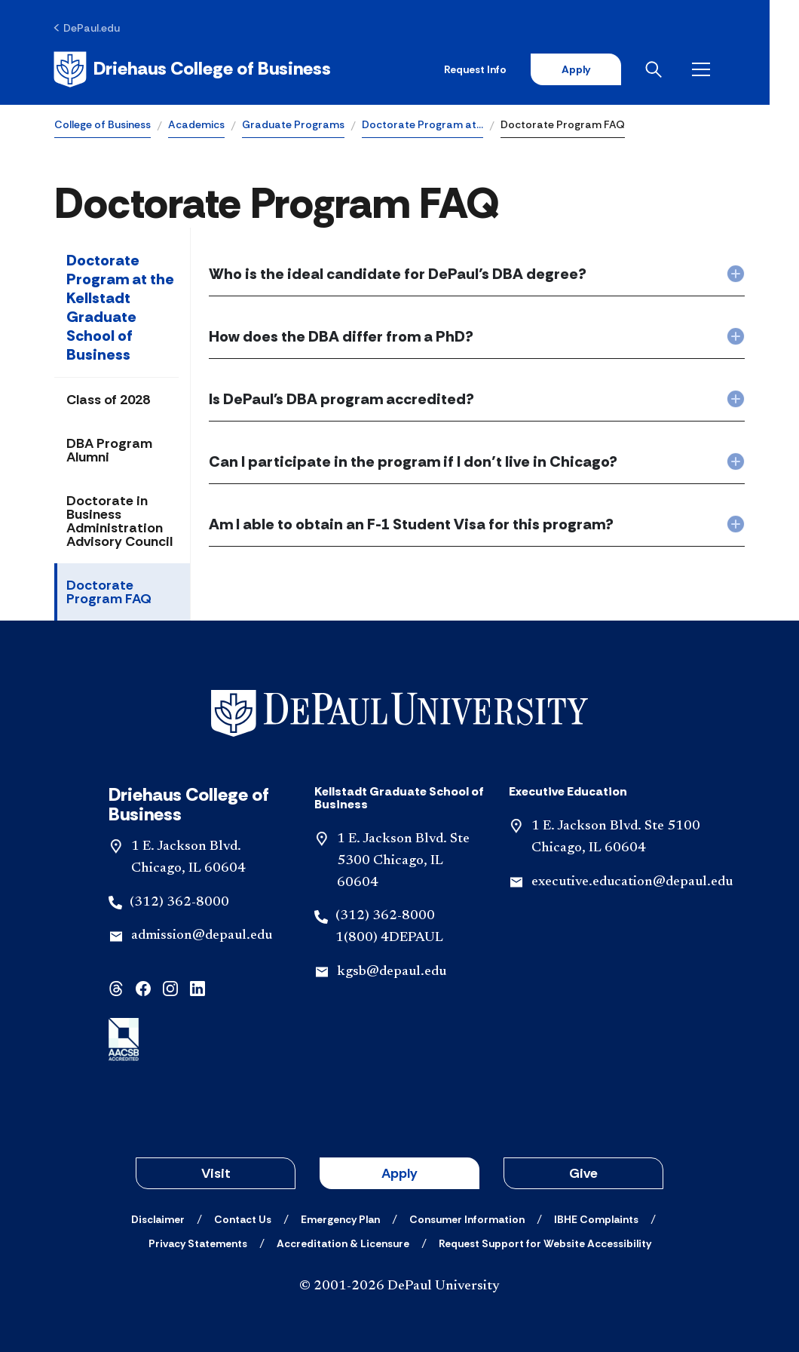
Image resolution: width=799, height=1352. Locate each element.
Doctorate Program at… (422, 125)
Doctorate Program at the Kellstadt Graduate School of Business (120, 308)
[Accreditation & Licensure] (343, 1243)
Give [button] (583, 1173)
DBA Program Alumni (109, 451)
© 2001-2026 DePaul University (399, 1286)
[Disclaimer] (158, 1219)
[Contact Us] (242, 1219)
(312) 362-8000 (179, 902)
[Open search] (685, 69)
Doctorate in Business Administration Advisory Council (119, 521)
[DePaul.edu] (87, 28)
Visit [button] (216, 1173)
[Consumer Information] (467, 1219)
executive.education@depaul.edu (632, 882)
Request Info (504, 69)
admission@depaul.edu (201, 936)
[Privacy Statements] (197, 1243)
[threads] (116, 988)
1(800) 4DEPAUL (389, 939)
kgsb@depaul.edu (391, 973)
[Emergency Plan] (340, 1219)
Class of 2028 (108, 400)
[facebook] (143, 988)
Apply (604, 69)
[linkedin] (197, 988)
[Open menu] (733, 69)
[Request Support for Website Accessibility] (545, 1243)
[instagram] (170, 988)
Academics (196, 125)
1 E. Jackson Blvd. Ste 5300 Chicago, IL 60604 (403, 862)
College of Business (102, 125)
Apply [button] (399, 1173)
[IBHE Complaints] (596, 1219)
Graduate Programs (293, 125)
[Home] (193, 69)
